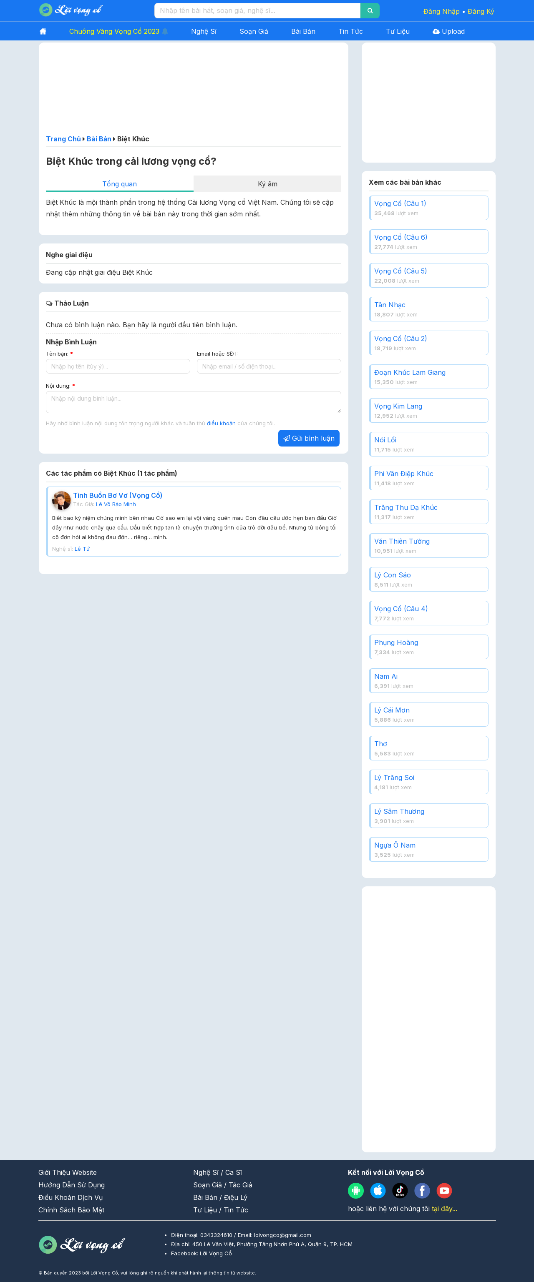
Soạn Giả (253, 31)
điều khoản (222, 423)
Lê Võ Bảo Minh (116, 504)
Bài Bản (303, 31)
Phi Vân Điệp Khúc (403, 473)
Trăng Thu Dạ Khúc (406, 507)
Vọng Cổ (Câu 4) (401, 609)
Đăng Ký (481, 11)
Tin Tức (350, 31)
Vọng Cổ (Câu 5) (400, 271)
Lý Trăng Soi (394, 777)
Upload (449, 31)
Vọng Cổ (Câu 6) (401, 237)
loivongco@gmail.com (282, 1235)
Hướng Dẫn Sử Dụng (71, 1185)
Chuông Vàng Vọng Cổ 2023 (118, 31)
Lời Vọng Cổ (216, 1253)
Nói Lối (385, 440)
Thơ (380, 744)
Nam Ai (386, 676)
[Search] (370, 10)
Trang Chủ (63, 139)
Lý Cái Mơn (392, 710)
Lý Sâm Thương (399, 811)
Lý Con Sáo (392, 575)
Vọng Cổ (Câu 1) (400, 203)
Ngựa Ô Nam (395, 845)
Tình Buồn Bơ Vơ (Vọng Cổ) (118, 495)
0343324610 (217, 1235)
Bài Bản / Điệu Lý (220, 1197)
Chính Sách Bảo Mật (71, 1210)
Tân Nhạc (390, 305)
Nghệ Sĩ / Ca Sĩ (217, 1172)
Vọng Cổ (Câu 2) (400, 338)
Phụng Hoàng (396, 642)
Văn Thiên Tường (402, 541)
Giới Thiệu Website (67, 1172)
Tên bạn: (59, 353)
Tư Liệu (398, 31)
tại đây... (444, 1208)
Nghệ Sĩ (204, 31)
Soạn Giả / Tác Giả (222, 1185)
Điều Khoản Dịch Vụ (70, 1197)
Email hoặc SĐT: (218, 353)
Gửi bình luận (309, 438)
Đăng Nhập (441, 11)
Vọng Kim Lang (398, 406)
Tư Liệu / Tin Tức (220, 1210)
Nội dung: (60, 385)
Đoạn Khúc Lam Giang (410, 372)
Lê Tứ (82, 548)
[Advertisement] (194, 91)
